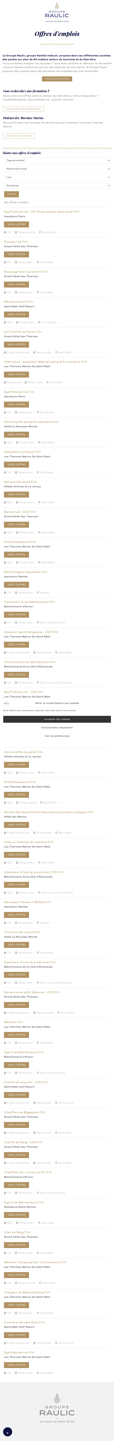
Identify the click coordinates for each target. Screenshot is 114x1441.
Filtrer (11, 194)
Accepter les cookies (57, 719)
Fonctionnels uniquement (57, 727)
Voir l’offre (16, 224)
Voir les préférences (57, 736)
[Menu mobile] (7, 1431)
